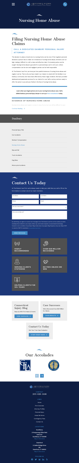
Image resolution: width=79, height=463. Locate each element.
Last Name (43, 195)
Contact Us (39, 422)
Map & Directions (39, 439)
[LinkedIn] (43, 459)
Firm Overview (39, 406)
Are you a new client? (18, 206)
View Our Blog (24, 316)
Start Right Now (39, 335)
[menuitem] (39, 129)
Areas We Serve (39, 415)
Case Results (51, 315)
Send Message (19, 233)
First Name (15, 195)
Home (39, 402)
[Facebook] (32, 459)
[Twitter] (36, 459)
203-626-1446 (39, 394)
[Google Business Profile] (39, 459)
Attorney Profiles (39, 409)
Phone (14, 201)
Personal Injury (39, 412)
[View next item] (42, 376)
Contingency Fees (39, 419)
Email (42, 201)
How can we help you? (18, 212)
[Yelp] (47, 459)
